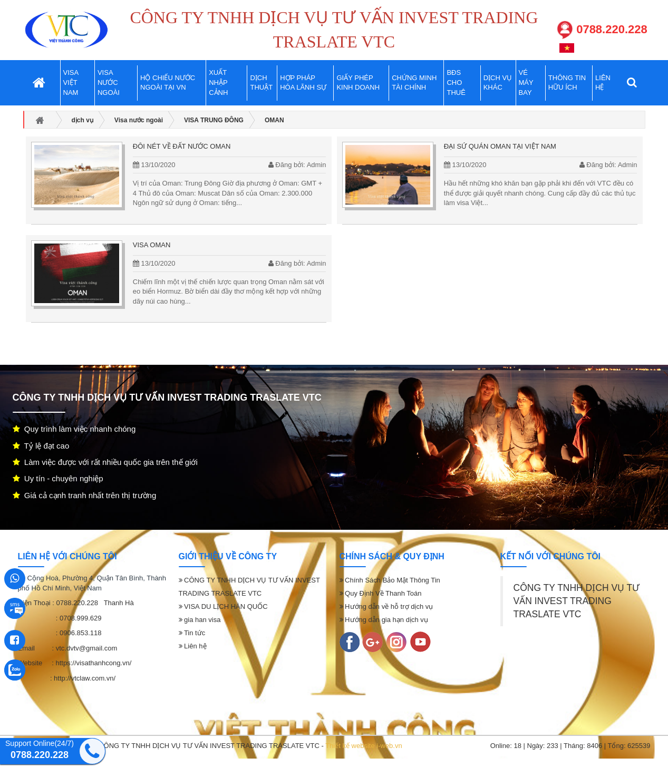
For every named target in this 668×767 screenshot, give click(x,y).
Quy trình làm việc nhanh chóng (74, 428)
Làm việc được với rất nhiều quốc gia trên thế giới (105, 462)
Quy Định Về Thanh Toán (381, 593)
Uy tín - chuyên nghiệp (58, 478)
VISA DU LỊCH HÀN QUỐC (223, 606)
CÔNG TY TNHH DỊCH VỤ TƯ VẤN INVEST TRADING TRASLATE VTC (577, 600)
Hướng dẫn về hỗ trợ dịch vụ (386, 606)
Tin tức (192, 633)
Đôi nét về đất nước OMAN (181, 146)
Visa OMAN (152, 245)
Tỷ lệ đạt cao (41, 445)
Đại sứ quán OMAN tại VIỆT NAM (500, 146)
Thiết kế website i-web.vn (363, 746)
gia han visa (200, 620)
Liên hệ (193, 646)
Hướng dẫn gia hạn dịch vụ (384, 620)
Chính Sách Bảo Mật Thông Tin (390, 580)
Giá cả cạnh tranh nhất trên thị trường (85, 495)
